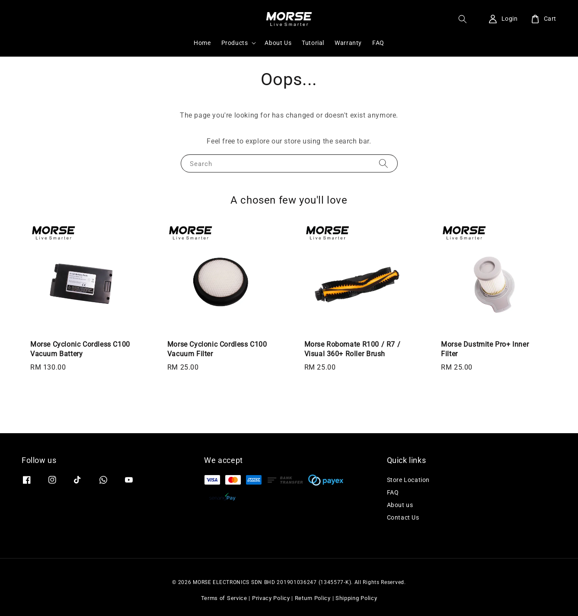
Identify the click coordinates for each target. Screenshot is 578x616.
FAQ (378, 42)
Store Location (408, 479)
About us (400, 504)
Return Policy (313, 598)
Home (202, 42)
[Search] (383, 163)
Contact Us (403, 517)
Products (234, 42)
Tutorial (313, 42)
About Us (278, 42)
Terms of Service (224, 598)
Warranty (348, 42)
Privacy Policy (271, 598)
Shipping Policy (356, 598)
